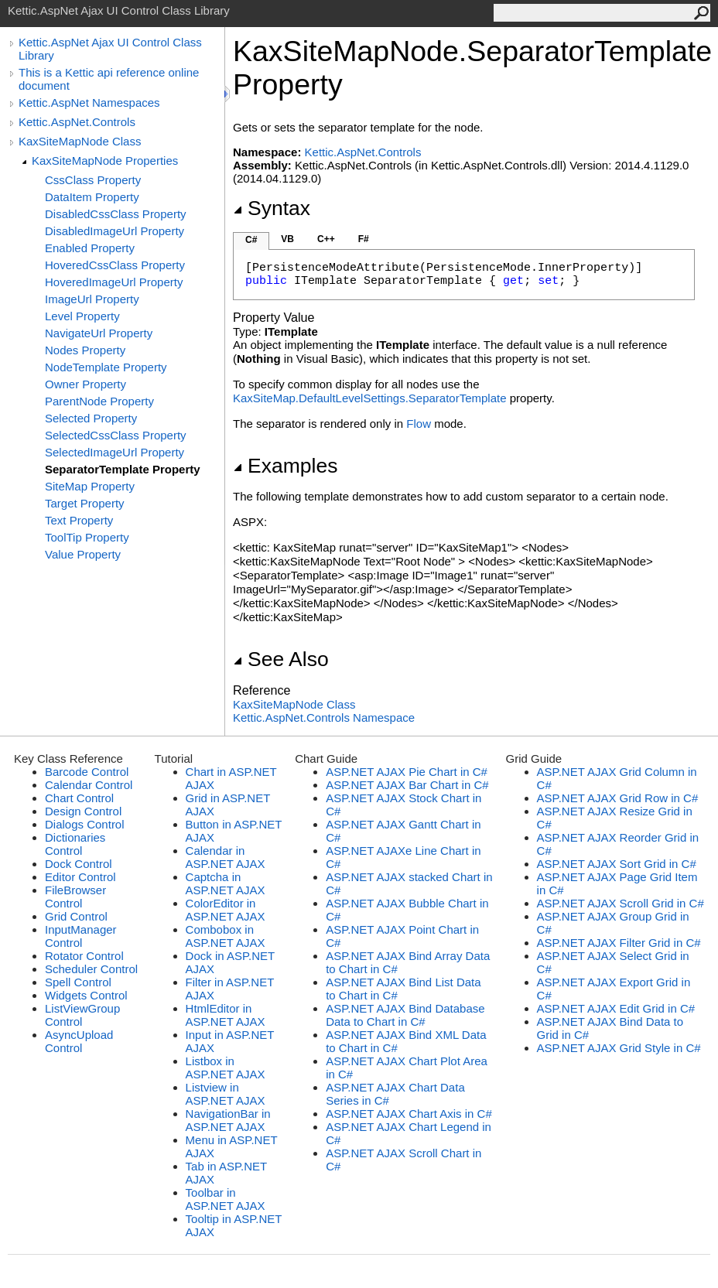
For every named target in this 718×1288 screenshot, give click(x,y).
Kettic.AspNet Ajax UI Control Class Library (110, 49)
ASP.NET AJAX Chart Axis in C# (409, 1113)
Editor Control (80, 876)
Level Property (82, 316)
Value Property (83, 554)
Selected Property (91, 418)
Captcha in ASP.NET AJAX (225, 883)
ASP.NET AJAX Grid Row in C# (618, 798)
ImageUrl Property (92, 299)
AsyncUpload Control (79, 1041)
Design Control (83, 811)
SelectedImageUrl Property (114, 452)
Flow (418, 423)
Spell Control (78, 982)
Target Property (85, 503)
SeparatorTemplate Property (122, 469)
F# (363, 239)
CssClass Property (93, 179)
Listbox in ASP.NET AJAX (225, 1067)
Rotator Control (84, 955)
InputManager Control (81, 936)
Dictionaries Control (75, 844)
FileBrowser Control (75, 896)
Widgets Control (86, 995)
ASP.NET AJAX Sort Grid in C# (616, 863)
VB (287, 239)
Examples (285, 465)
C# (251, 239)
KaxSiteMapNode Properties (105, 160)
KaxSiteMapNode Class (80, 141)
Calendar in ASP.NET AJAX (225, 857)
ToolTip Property (87, 537)
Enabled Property (90, 248)
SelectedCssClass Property (115, 435)
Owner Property (85, 384)
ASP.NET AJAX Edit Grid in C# (616, 1008)
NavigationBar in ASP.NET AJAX (228, 1120)
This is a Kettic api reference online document (109, 79)
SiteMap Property (90, 486)
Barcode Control (86, 771)
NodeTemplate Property (106, 367)
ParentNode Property (99, 401)
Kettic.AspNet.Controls (77, 121)
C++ (326, 239)
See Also (281, 659)
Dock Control (78, 863)
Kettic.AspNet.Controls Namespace (324, 717)
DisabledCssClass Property (115, 213)
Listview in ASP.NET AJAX (225, 1094)
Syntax (271, 208)
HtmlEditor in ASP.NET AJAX (225, 1015)
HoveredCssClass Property (115, 265)
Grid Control (76, 916)
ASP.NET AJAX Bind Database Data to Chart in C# (405, 1015)
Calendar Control (88, 784)
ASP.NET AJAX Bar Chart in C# (407, 784)
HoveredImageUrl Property (114, 282)
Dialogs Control (85, 824)
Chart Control (79, 798)
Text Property (79, 520)
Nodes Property (85, 350)
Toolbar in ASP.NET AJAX (225, 1199)
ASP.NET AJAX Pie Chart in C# (406, 771)
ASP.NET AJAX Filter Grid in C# (619, 942)
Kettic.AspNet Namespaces (89, 102)
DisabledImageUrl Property (114, 230)
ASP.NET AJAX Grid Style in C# (619, 1047)
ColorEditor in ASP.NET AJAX (225, 910)
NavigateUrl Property (98, 333)
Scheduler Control (91, 968)
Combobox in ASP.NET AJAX (225, 936)
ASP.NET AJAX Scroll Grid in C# (620, 903)
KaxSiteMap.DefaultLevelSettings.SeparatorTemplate (370, 398)
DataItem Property (92, 196)
